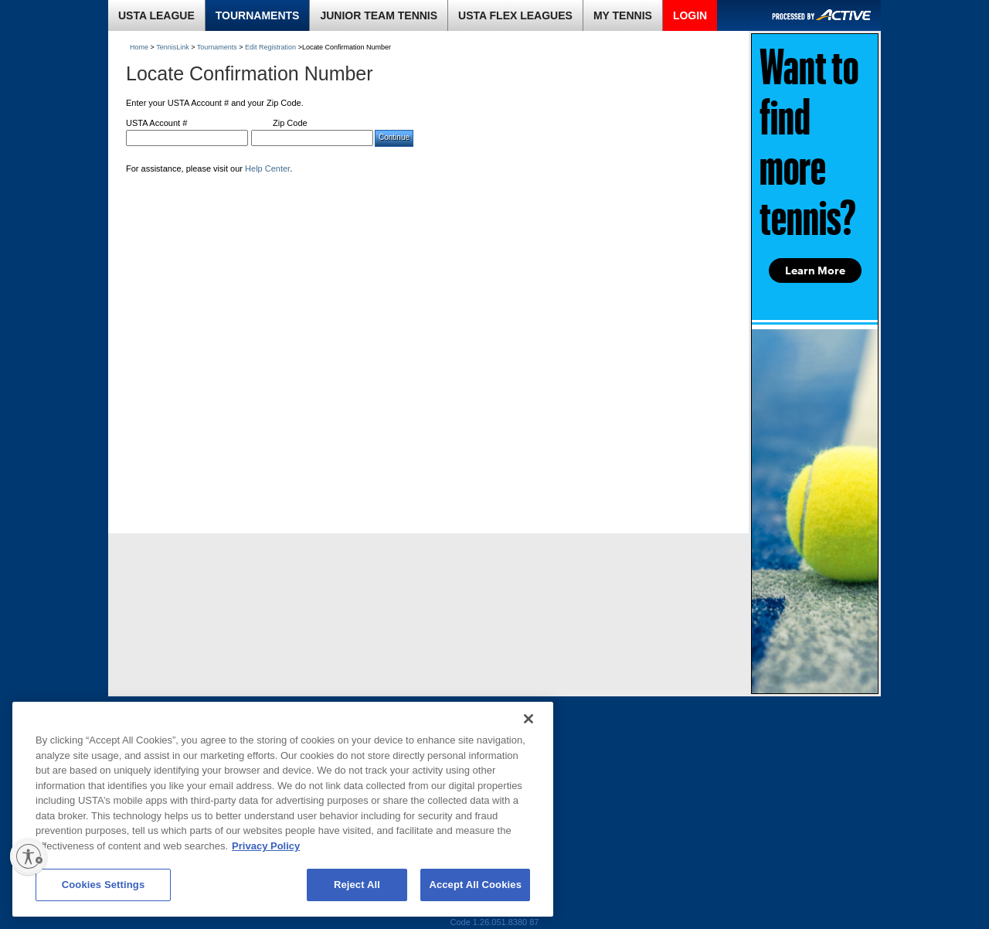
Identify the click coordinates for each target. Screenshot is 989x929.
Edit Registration (270, 47)
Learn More (815, 270)
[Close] (528, 719)
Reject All (357, 884)
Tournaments (217, 47)
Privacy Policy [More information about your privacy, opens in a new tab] (266, 846)
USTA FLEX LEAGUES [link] (515, 15)
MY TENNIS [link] (622, 15)
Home (139, 47)
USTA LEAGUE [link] (156, 15)
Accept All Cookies (475, 884)
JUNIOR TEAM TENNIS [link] (378, 15)
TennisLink (172, 47)
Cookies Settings (103, 884)
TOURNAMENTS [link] (258, 15)
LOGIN (690, 15)
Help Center (267, 168)
